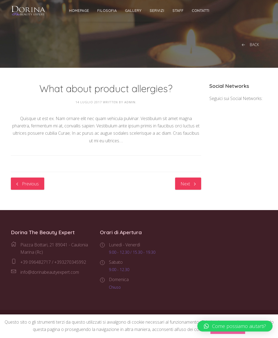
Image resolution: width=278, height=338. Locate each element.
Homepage (79, 10)
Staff (178, 10)
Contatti (200, 10)
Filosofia (107, 10)
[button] (235, 326)
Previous (27, 184)
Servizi (157, 10)
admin (129, 102)
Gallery (133, 10)
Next (188, 184)
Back (250, 45)
